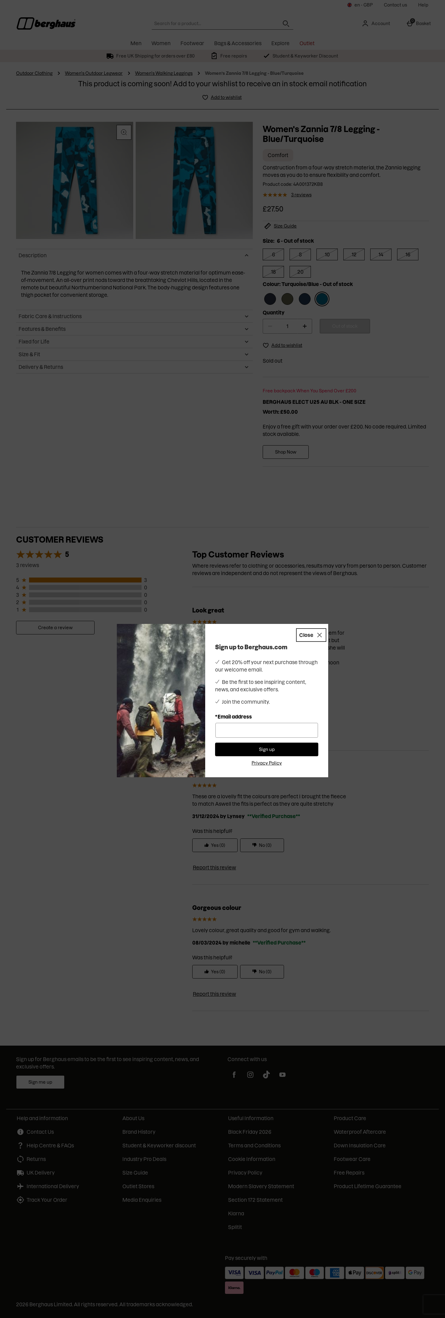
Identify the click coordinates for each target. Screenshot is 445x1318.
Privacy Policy (267, 763)
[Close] (311, 635)
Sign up (267, 749)
